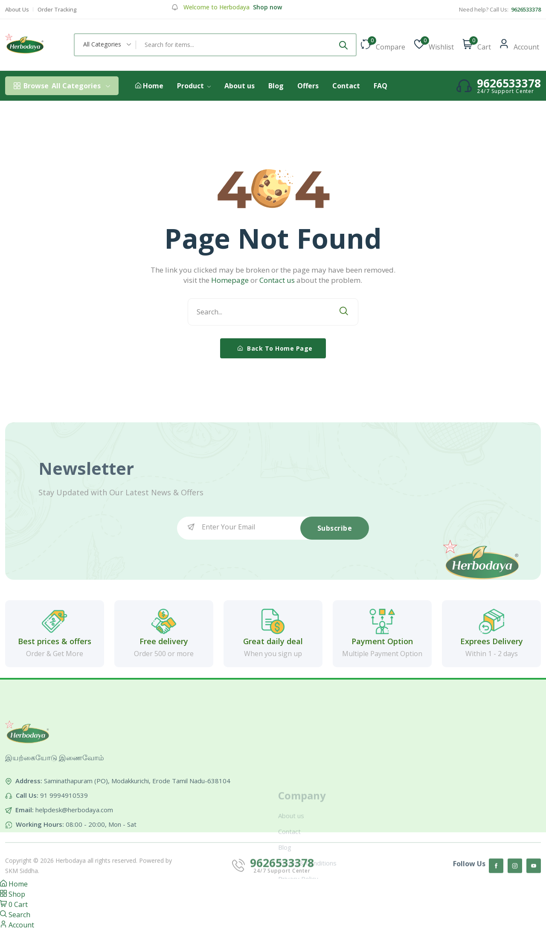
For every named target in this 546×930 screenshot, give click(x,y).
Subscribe (334, 528)
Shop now (266, 7)
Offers (308, 85)
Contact (346, 85)
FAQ (380, 85)
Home (149, 85)
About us (239, 85)
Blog (276, 85)
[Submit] (343, 44)
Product (194, 85)
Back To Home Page (275, 348)
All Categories (62, 85)
